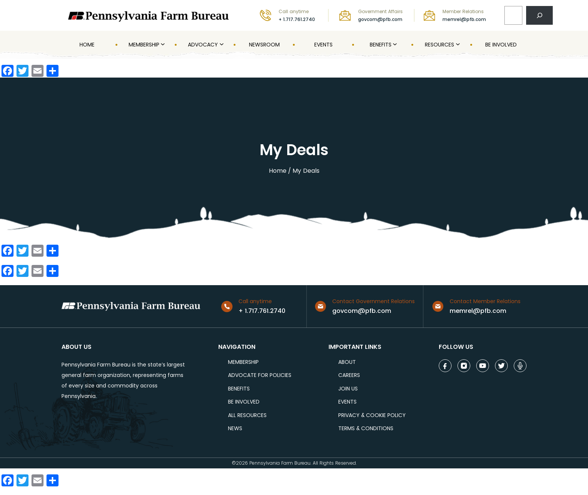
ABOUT (347, 362)
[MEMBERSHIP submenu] (162, 44)
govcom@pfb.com (380, 19)
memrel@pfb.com (464, 19)
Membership (243, 362)
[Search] (539, 15)
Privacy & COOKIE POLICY (372, 415)
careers (349, 375)
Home (277, 170)
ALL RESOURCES (247, 415)
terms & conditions (365, 428)
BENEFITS (239, 389)
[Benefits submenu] (394, 44)
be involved (244, 402)
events (347, 402)
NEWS (235, 428)
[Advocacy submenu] (220, 44)
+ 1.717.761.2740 (297, 19)
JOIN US (348, 389)
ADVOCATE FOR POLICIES (259, 375)
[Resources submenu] (457, 44)
